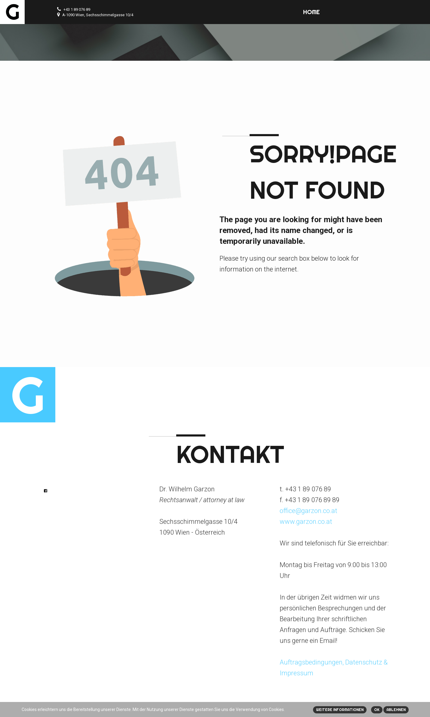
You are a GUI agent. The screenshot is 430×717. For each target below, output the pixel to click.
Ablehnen (396, 709)
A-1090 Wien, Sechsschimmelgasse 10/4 (97, 15)
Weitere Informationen (340, 709)
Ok (376, 709)
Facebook (45, 491)
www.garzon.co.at (306, 519)
